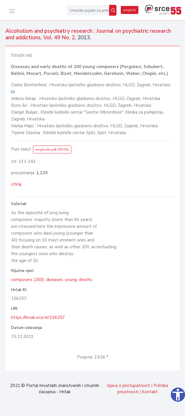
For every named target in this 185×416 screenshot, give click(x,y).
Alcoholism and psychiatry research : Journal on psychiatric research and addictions (88, 34)
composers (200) (27, 279)
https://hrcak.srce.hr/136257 (38, 317)
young (71, 279)
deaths (85, 279)
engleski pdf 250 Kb (52, 149)
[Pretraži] (113, 10)
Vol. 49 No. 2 (59, 37)
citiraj (16, 184)
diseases (54, 279)
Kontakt (150, 392)
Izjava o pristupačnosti (128, 385)
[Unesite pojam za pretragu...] (87, 10)
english (129, 10)
